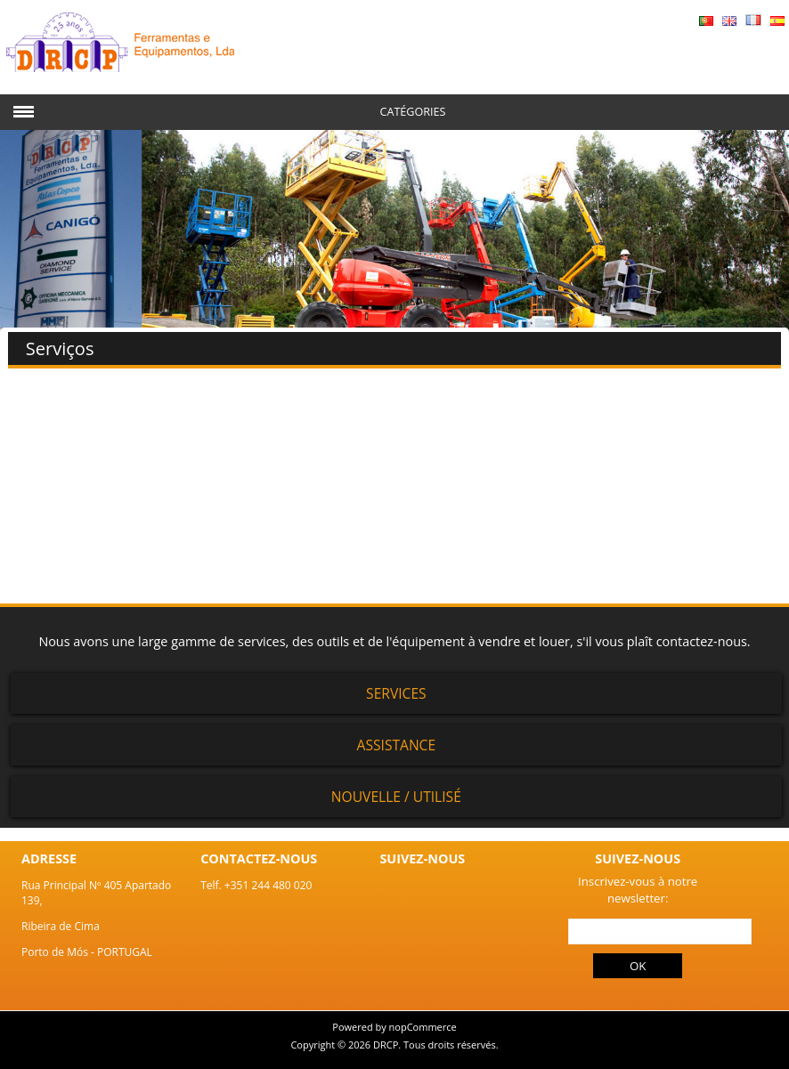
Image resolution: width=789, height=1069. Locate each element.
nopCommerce (423, 1026)
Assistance (396, 745)
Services (396, 693)
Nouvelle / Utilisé (396, 796)
